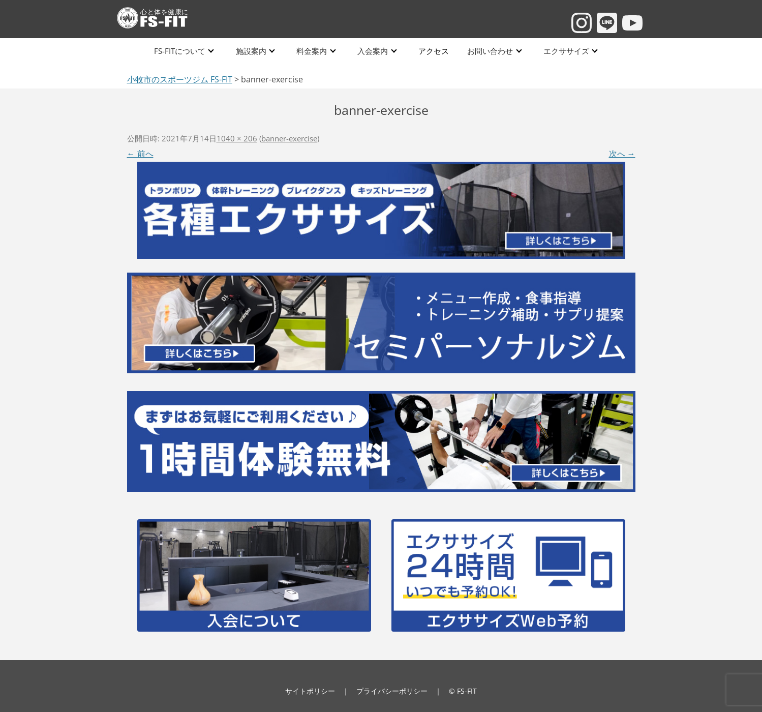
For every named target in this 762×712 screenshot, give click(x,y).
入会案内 (372, 50)
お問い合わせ (488, 50)
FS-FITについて (180, 50)
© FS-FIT (463, 691)
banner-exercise (289, 138)
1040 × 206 (237, 138)
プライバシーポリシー (392, 691)
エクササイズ (564, 50)
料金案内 (311, 50)
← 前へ (140, 153)
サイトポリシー (310, 691)
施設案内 (251, 50)
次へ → (622, 153)
